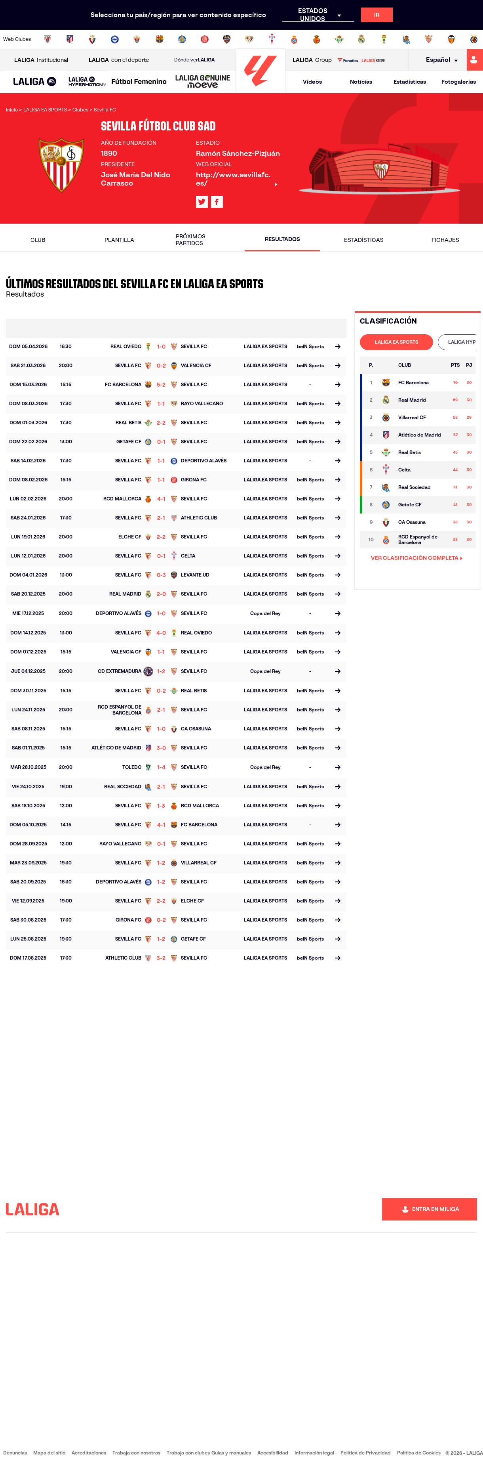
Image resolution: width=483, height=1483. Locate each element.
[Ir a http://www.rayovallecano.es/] (249, 39)
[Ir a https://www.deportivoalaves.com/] (115, 39)
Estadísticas (410, 82)
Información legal (314, 1452)
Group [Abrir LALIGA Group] (312, 60)
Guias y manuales (231, 1452)
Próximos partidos (190, 239)
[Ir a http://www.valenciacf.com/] (451, 39)
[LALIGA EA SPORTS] (35, 82)
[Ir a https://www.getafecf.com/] (182, 39)
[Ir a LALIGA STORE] (361, 60)
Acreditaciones (89, 1452)
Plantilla (119, 240)
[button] (35, 82)
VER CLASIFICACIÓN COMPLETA (417, 558)
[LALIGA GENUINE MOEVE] (203, 82)
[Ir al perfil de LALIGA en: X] (202, 202)
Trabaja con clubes (188, 1452)
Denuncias (15, 1452)
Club (37, 240)
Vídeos (312, 82)
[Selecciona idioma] (439, 60)
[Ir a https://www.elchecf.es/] (137, 39)
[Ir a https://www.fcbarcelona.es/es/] (159, 39)
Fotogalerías (458, 82)
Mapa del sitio (49, 1452)
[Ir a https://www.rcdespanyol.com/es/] (294, 39)
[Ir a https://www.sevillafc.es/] (429, 39)
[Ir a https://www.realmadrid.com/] (361, 39)
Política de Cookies (419, 1452)
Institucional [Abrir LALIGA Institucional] (41, 60)
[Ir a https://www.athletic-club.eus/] (47, 39)
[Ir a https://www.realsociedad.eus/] (407, 39)
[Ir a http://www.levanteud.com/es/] (227, 39)
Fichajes (445, 240)
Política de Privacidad (365, 1452)
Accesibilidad (272, 1452)
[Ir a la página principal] (260, 89)
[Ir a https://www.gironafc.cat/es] (205, 39)
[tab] (396, 342)
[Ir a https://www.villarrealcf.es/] (474, 39)
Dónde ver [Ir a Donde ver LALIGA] (194, 60)
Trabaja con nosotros (136, 1452)
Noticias (361, 82)
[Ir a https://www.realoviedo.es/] (384, 39)
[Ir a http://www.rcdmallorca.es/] (317, 39)
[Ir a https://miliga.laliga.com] (475, 60)
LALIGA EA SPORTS (396, 342)
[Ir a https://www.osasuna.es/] (92, 39)
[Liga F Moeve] (139, 82)
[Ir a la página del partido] (337, 347)
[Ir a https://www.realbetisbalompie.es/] (339, 39)
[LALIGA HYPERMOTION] (87, 82)
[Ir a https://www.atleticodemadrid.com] (70, 39)
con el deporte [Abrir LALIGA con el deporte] (119, 60)
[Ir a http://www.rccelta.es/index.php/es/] (272, 39)
